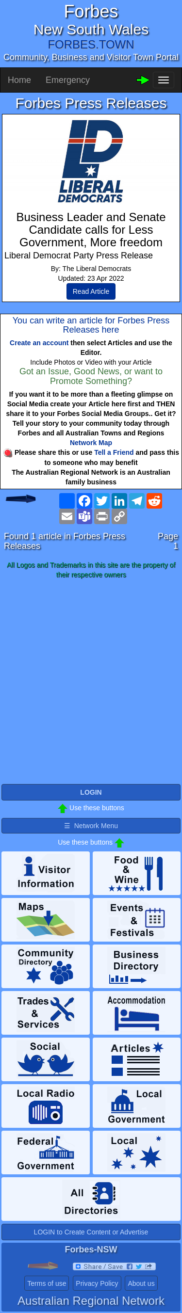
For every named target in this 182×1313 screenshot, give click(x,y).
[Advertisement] (91, 682)
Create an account (39, 343)
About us (141, 1283)
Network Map (91, 443)
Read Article (91, 291)
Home (19, 80)
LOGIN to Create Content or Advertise (91, 1232)
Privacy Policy (97, 1283)
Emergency (68, 80)
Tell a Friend (113, 452)
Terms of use (46, 1283)
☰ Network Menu (91, 826)
